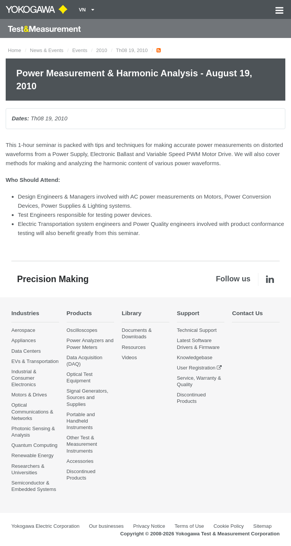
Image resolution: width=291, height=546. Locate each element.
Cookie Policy (228, 526)
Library (131, 313)
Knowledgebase (195, 357)
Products (79, 313)
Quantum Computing (34, 445)
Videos (129, 357)
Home (14, 50)
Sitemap (262, 526)
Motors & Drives (29, 395)
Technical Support (197, 330)
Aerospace (23, 330)
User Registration (196, 368)
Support (188, 313)
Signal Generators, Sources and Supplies (87, 397)
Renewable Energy (32, 455)
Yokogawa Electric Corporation (45, 526)
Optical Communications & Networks (32, 411)
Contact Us (247, 313)
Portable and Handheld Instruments (81, 421)
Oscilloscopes (82, 330)
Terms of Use (189, 526)
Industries (25, 313)
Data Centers (26, 351)
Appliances (23, 340)
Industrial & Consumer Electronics (23, 378)
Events (80, 50)
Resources (134, 347)
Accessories (80, 461)
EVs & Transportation (35, 361)
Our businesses (106, 526)
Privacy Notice (149, 526)
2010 (101, 50)
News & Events (46, 50)
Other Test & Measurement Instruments (82, 444)
